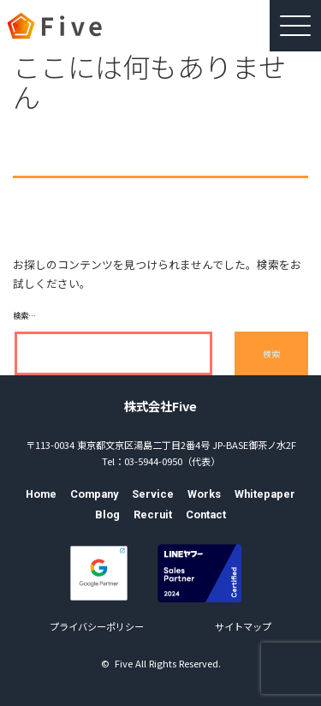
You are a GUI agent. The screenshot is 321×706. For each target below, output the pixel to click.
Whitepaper (265, 494)
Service (153, 494)
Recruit (153, 514)
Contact (206, 514)
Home (41, 494)
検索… (24, 315)
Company (94, 494)
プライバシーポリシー (97, 626)
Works (204, 494)
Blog (107, 514)
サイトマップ (243, 626)
